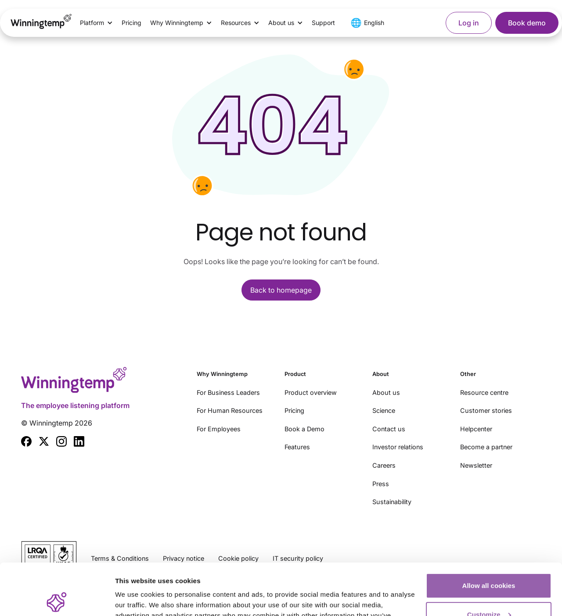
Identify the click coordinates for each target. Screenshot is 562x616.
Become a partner (486, 447)
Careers (384, 465)
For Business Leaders (228, 392)
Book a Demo (304, 429)
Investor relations (397, 447)
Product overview (311, 392)
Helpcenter (476, 429)
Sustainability (391, 501)
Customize (489, 562)
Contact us (388, 429)
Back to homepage (281, 290)
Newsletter (476, 465)
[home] (41, 23)
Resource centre (484, 392)
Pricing (131, 22)
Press (380, 483)
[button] (96, 23)
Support (323, 22)
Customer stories (486, 410)
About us (386, 392)
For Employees (219, 429)
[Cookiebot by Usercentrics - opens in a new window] (56, 598)
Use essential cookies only (489, 591)
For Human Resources (230, 410)
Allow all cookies (488, 534)
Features (297, 447)
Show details (135, 598)
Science (383, 410)
